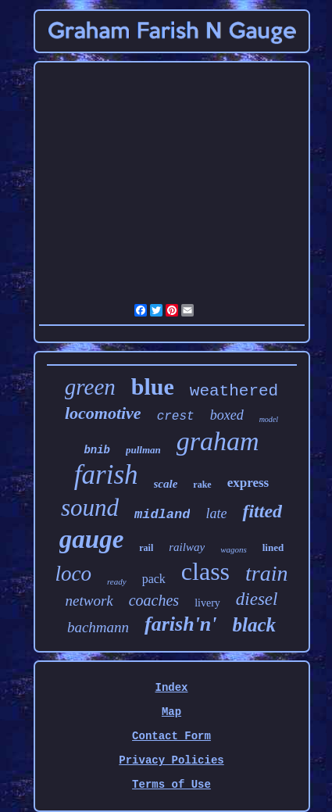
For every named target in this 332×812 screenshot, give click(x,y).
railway (187, 547)
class (205, 571)
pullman (143, 450)
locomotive (103, 413)
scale (166, 484)
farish (106, 475)
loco (73, 573)
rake (202, 484)
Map (171, 712)
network (89, 600)
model (268, 419)
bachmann (98, 627)
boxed (227, 415)
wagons (233, 549)
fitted (262, 511)
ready (117, 581)
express (248, 482)
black (255, 624)
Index (171, 687)
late (216, 513)
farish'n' (181, 624)
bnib (97, 450)
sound (90, 507)
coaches (154, 600)
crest (176, 417)
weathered (234, 391)
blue (152, 386)
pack (154, 578)
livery (207, 603)
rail (146, 547)
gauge (91, 539)
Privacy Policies (171, 760)
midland (162, 514)
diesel (257, 599)
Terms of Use (171, 784)
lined (273, 547)
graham (218, 441)
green (90, 386)
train (266, 573)
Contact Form (171, 736)
